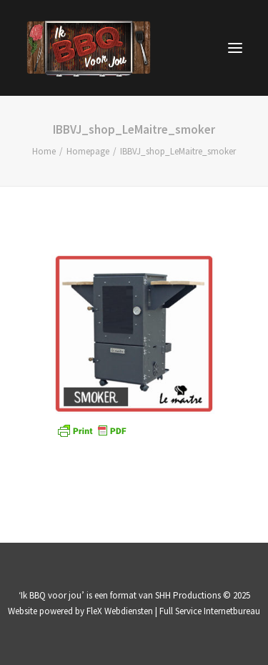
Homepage (87, 151)
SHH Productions (188, 595)
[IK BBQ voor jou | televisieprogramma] (89, 48)
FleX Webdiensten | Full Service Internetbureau (173, 611)
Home (44, 151)
